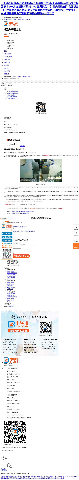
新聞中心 (18, 76)
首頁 (14, 76)
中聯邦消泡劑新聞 (12, 96)
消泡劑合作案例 (27, 76)
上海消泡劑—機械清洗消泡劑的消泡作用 (23, 211)
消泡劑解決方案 (11, 98)
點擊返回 (22, 146)
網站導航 (28, 19)
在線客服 (6, 306)
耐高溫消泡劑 (10, 295)
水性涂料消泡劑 (11, 276)
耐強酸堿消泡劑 (11, 294)
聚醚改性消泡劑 (11, 287)
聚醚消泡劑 (10, 286)
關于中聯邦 (13, 19)
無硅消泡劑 (10, 289)
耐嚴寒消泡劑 (10, 300)
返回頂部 (76, 246)
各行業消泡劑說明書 (12, 92)
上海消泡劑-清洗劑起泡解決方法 (20, 213)
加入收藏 (6, 19)
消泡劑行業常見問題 (12, 93)
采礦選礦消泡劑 (11, 278)
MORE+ (9, 279)
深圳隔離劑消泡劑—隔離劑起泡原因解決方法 (22, 231)
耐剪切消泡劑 (10, 299)
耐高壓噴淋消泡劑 (12, 297)
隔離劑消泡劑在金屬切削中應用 (18, 227)
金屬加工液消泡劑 (12, 273)
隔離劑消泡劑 (46, 155)
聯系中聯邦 (21, 19)
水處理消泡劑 (10, 271)
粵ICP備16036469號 (7, 451)
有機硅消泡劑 (10, 283)
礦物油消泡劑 (10, 284)
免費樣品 (11, 306)
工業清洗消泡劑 (11, 275)
